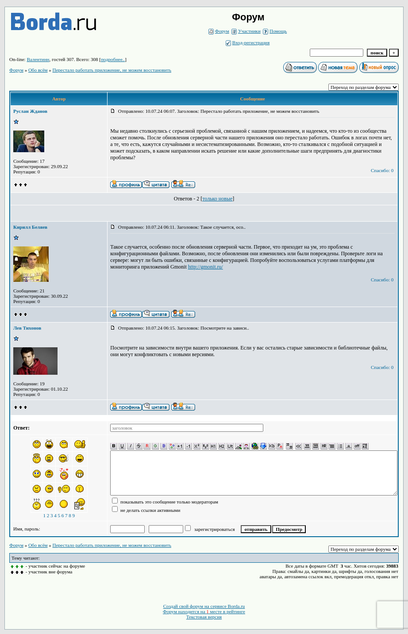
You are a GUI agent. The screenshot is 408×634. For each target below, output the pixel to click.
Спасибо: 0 (382, 170)
